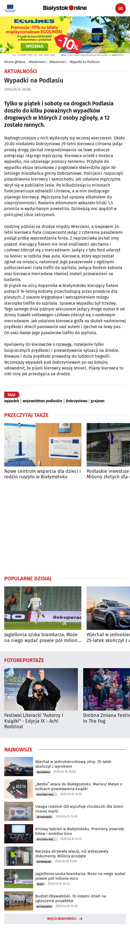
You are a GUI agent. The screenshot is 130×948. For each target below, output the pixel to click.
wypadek (11, 401)
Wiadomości (37, 62)
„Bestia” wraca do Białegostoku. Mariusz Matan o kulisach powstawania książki (78, 786)
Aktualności (57, 62)
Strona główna (14, 62)
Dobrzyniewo (76, 401)
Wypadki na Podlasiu (85, 62)
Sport (40, 884)
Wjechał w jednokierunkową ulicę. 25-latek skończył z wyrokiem (73, 764)
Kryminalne (44, 862)
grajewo (97, 401)
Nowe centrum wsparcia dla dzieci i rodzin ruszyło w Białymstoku (42, 474)
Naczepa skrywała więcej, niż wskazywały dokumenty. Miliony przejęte (71, 853)
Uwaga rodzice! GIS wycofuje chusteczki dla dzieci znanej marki (79, 809)
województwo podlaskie (42, 401)
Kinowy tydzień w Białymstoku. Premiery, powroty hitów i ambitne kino (79, 831)
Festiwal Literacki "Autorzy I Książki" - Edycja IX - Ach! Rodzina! (33, 721)
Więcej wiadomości (62, 919)
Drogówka (43, 772)
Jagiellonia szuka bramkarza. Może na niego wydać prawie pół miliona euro (42, 637)
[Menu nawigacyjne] (120, 8)
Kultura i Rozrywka (47, 794)
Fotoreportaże (24, 660)
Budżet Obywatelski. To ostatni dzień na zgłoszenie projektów (70, 898)
